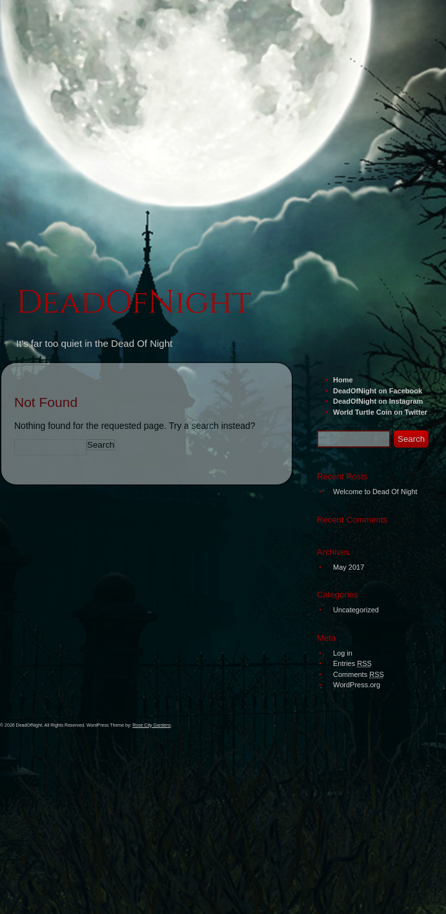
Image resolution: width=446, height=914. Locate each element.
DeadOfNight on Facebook (377, 391)
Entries (352, 663)
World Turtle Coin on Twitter (380, 412)
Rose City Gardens (151, 725)
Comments (358, 674)
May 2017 (348, 567)
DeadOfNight (133, 303)
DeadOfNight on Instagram (378, 401)
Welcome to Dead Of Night (375, 491)
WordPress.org (356, 685)
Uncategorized (356, 610)
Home (343, 380)
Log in (342, 653)
